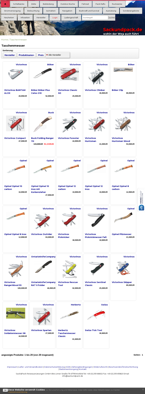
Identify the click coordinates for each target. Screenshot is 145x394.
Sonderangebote (131, 11)
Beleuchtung (33, 11)
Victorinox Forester (68, 138)
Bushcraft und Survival (89, 11)
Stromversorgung (12, 11)
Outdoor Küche (67, 4)
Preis (41, 55)
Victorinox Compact (15, 138)
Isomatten (51, 11)
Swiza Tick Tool (93, 330)
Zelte (33, 4)
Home (4, 39)
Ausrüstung (111, 11)
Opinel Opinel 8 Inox (15, 234)
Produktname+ (26, 55)
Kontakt (83, 369)
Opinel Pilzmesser (121, 234)
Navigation (67, 11)
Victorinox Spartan (41, 330)
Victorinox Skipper (122, 282)
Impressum (12, 367)
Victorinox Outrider (41, 234)
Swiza (104, 304)
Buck (51, 112)
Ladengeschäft (71, 17)
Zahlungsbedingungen (81, 367)
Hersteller (41, 17)
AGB (68, 367)
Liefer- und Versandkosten (31, 367)
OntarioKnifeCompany (43, 256)
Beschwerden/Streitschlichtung (123, 367)
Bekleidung (48, 4)
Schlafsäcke (18, 4)
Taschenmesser (18, 39)
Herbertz (76, 304)
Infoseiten (25, 17)
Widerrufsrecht (100, 367)
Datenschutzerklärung (54, 367)
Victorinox (21, 64)
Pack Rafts (100, 4)
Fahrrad (85, 4)
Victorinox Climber (95, 90)
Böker (50, 64)
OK (5, 390)
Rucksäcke (117, 4)
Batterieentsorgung (68, 369)
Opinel (23, 160)
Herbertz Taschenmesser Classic (66, 333)
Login (54, 17)
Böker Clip (117, 90)
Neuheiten (9, 17)
